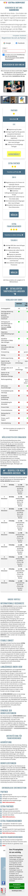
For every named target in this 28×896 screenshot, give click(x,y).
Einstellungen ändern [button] (17, 890)
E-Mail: (4, 48)
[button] (14, 214)
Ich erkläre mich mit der (14, 57)
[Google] (7, 43)
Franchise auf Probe (14, 172)
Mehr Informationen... (9, 802)
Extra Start (14, 119)
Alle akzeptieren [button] (17, 884)
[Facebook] (20, 43)
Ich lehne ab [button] (17, 887)
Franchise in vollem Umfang (14, 235)
